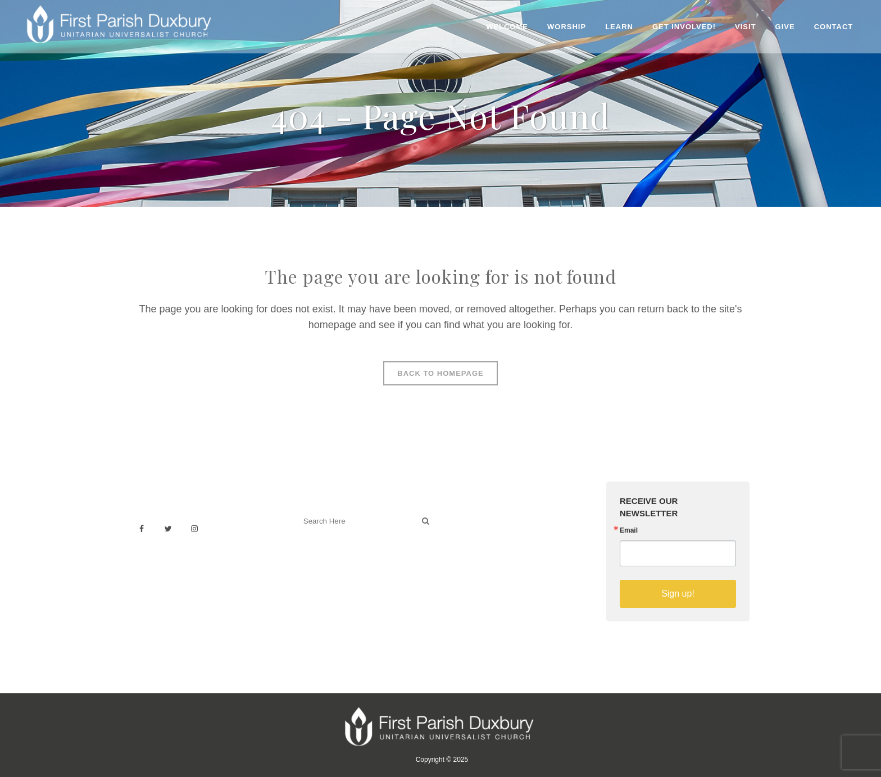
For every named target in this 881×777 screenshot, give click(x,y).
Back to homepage (440, 373)
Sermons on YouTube (492, 565)
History (465, 541)
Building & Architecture (494, 553)
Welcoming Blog (327, 570)
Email (629, 530)
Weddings (470, 528)
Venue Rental (477, 516)
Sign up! (677, 593)
